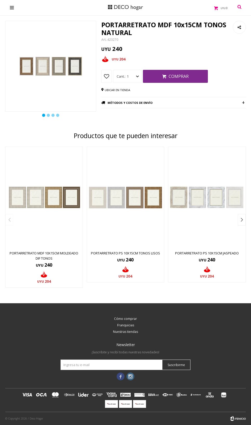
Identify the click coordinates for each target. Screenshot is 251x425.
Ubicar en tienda (117, 90)
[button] (242, 220)
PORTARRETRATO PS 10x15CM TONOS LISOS (125, 253)
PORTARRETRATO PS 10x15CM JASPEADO (207, 253)
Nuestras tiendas (125, 331)
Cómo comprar (125, 318)
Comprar (179, 76)
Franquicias (125, 325)
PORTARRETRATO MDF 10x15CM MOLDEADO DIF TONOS (44, 256)
